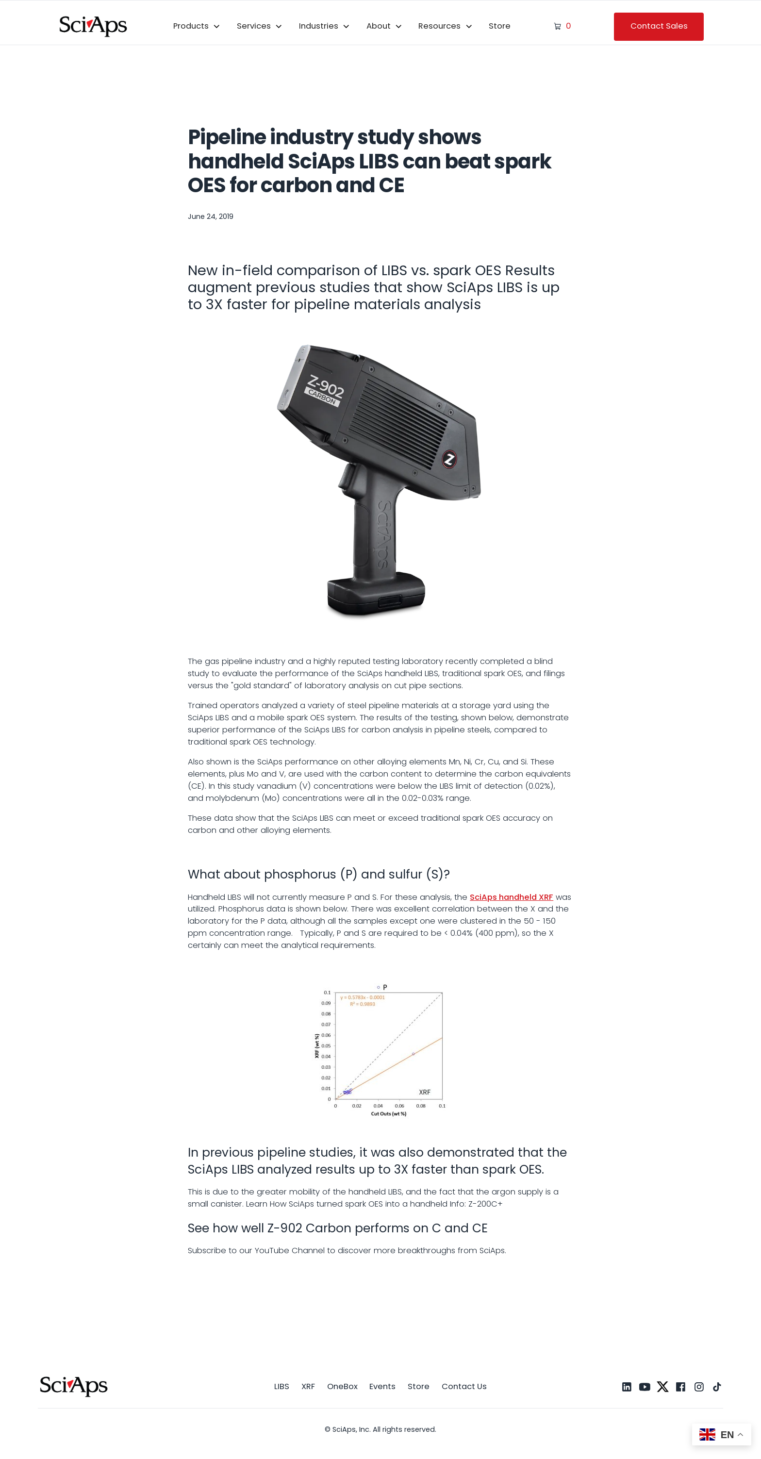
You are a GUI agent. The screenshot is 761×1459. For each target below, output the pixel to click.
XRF (308, 1386)
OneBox (342, 1386)
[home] (93, 26)
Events (382, 1386)
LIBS (281, 1386)
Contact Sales (659, 26)
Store (500, 26)
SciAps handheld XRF (511, 897)
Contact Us (464, 1386)
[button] (197, 27)
